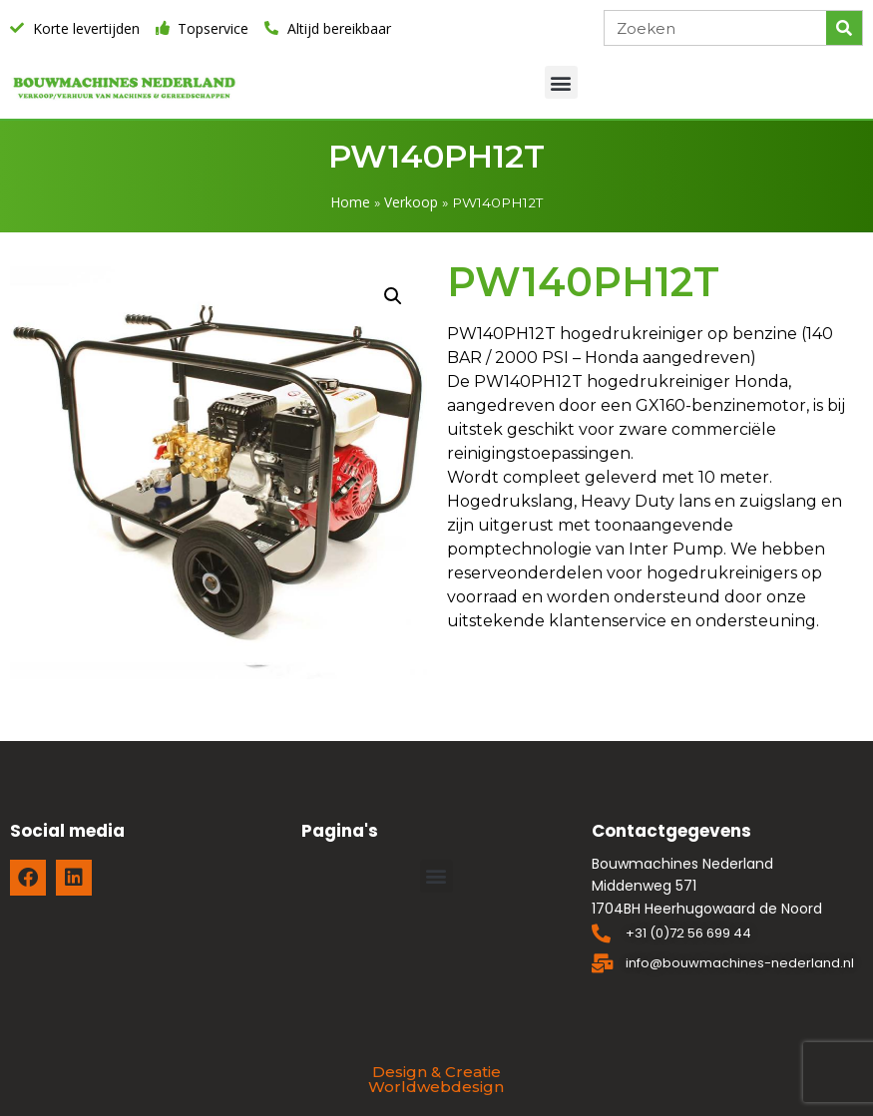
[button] (561, 82)
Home (350, 201)
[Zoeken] (844, 28)
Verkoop (411, 201)
